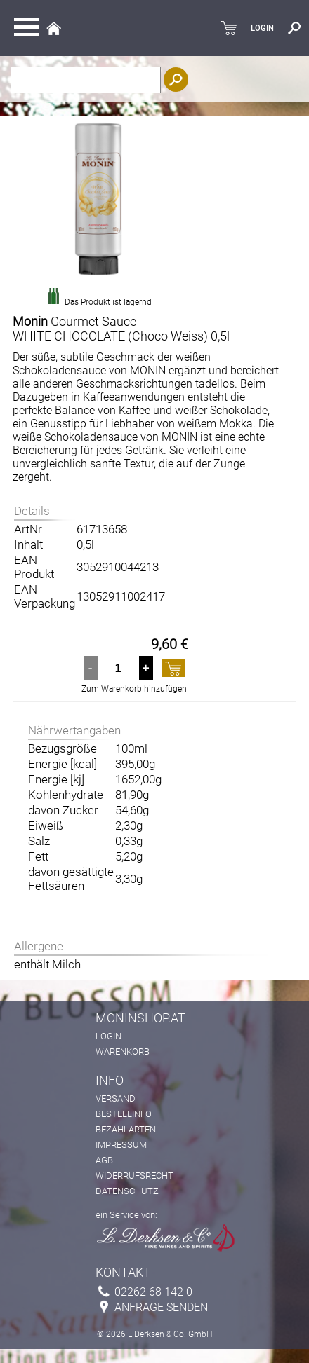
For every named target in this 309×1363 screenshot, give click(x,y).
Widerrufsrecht (134, 1175)
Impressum (121, 1144)
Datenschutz (127, 1191)
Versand (116, 1098)
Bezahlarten (126, 1129)
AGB (104, 1160)
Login (108, 1036)
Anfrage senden (161, 1307)
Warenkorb (123, 1051)
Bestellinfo (124, 1114)
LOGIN (262, 28)
